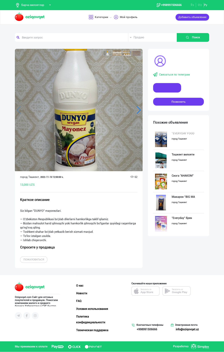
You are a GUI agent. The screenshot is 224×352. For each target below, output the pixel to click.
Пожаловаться (33, 259)
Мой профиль (126, 17)
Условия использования (92, 309)
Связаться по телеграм (171, 75)
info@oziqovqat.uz (187, 329)
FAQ (78, 301)
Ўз (192, 5)
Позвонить (179, 101)
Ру (205, 5)
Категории (98, 17)
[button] (107, 53)
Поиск (193, 37)
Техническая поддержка (92, 330)
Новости (81, 293)
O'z (200, 5)
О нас (79, 285)
